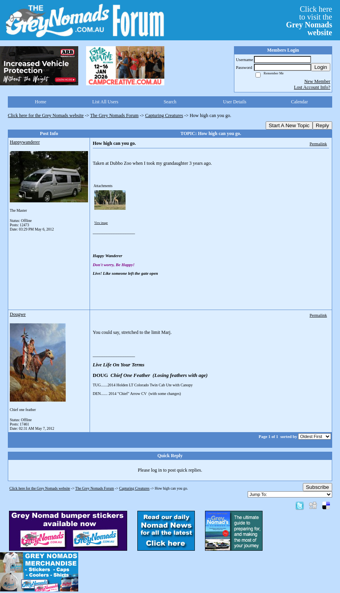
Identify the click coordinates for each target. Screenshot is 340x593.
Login (320, 67)
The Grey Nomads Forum (114, 115)
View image (101, 223)
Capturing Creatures (164, 115)
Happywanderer (25, 142)
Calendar (299, 102)
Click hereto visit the (309, 21)
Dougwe (18, 314)
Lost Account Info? (312, 87)
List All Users (105, 102)
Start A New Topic (289, 125)
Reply (322, 125)
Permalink (318, 143)
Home (40, 102)
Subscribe (317, 487)
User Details (234, 102)
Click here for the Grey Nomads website (46, 115)
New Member (317, 81)
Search (170, 102)
